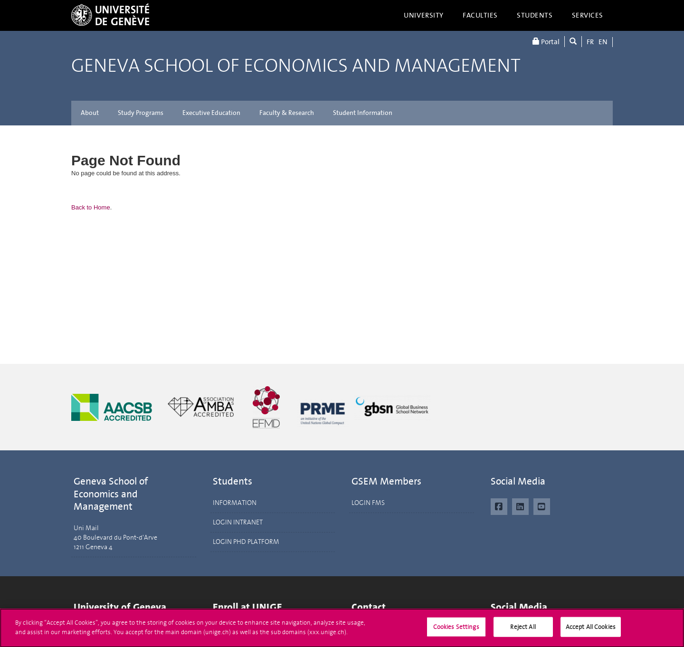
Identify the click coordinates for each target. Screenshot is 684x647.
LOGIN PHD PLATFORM (246, 541)
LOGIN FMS (368, 502)
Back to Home (90, 207)
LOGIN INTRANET (238, 522)
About (90, 112)
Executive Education (211, 112)
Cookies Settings (456, 631)
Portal (546, 42)
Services (588, 15)
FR (590, 42)
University (424, 15)
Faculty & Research (286, 112)
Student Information (362, 112)
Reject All (522, 631)
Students (535, 15)
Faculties (480, 15)
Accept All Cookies (591, 631)
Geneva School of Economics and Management (296, 65)
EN (603, 42)
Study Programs (140, 112)
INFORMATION (234, 502)
